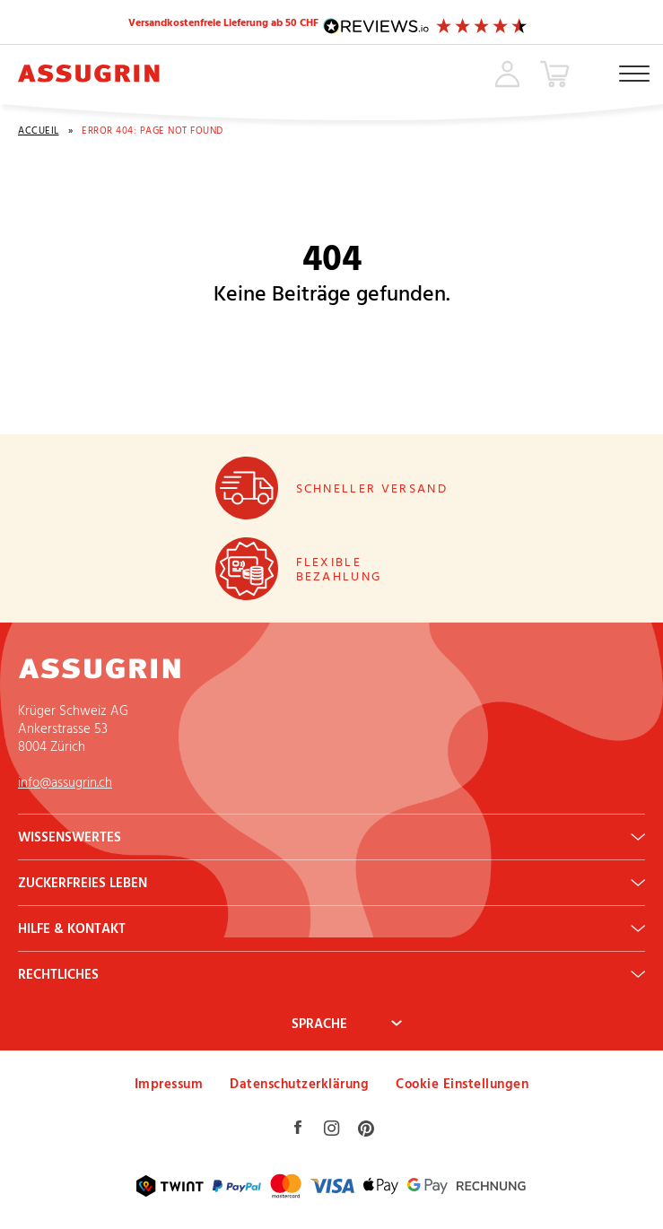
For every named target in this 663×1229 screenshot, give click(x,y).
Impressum (169, 1083)
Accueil (38, 130)
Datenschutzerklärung (299, 1083)
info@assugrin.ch (65, 781)
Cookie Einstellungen (462, 1083)
